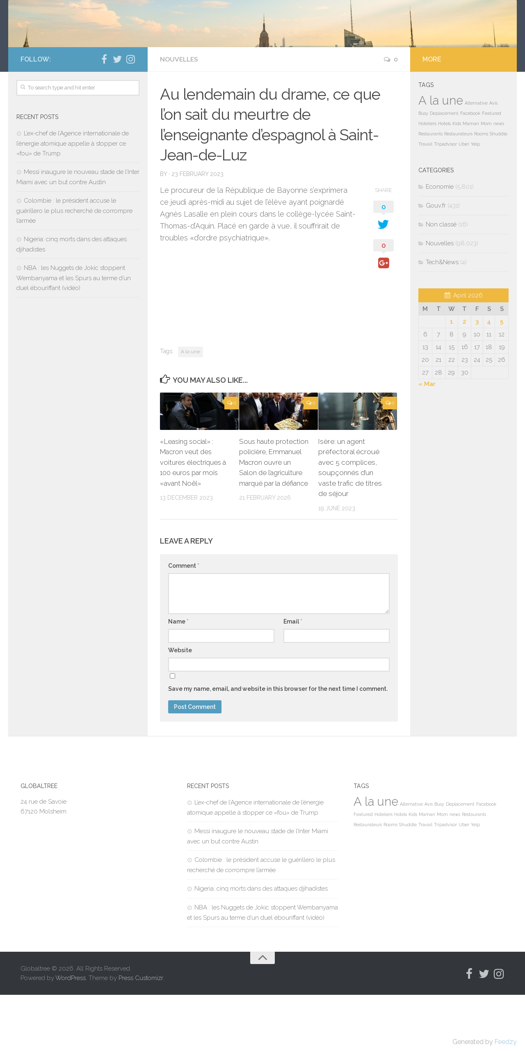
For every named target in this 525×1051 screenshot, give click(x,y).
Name (178, 677)
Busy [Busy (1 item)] (423, 169)
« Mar (427, 440)
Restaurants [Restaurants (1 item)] (430, 189)
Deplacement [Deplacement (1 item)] (444, 169)
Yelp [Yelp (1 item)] (475, 200)
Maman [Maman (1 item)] (471, 179)
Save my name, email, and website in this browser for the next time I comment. (278, 745)
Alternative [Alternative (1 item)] (476, 159)
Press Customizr (141, 1033)
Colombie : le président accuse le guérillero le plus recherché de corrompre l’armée (74, 267)
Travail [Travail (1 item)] (425, 200)
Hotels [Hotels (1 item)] (444, 179)
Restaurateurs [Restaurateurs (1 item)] (458, 189)
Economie (440, 243)
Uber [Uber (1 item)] (464, 200)
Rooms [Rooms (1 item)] (481, 189)
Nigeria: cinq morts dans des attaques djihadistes (261, 944)
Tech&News (442, 318)
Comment (183, 622)
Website (180, 706)
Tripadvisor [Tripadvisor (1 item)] (445, 200)
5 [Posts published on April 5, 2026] (501, 378)
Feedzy (506, 1042)
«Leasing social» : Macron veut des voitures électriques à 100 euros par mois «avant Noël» (195, 519)
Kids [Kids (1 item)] (456, 179)
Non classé (441, 280)
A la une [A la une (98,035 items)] (440, 156)
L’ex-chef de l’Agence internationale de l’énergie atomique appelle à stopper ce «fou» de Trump (72, 199)
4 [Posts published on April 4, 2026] (489, 378)
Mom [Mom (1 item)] (486, 179)
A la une (190, 408)
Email (292, 677)
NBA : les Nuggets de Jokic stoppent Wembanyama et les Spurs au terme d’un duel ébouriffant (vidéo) (73, 334)
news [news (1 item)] (498, 179)
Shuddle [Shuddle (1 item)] (498, 189)
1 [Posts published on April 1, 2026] (451, 378)
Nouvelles (180, 115)
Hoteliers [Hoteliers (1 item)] (427, 179)
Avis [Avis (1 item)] (493, 159)
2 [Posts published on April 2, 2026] (464, 378)
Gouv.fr (436, 261)
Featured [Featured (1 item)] (491, 169)
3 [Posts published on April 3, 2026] (477, 378)
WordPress (70, 1033)
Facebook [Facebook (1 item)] (470, 169)
